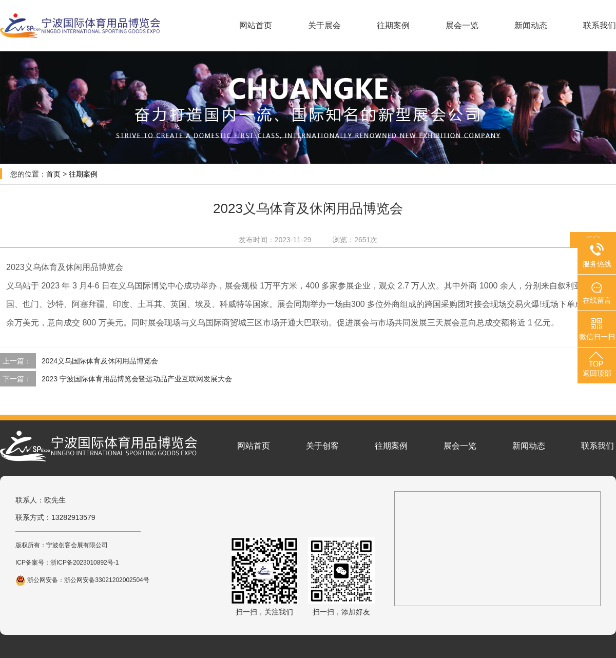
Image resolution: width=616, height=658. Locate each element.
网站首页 (255, 25)
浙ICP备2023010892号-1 (84, 562)
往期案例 (393, 25)
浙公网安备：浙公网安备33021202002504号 (82, 580)
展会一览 (462, 25)
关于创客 (322, 445)
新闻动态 (530, 25)
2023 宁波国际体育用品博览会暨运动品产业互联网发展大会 (137, 379)
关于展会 (324, 25)
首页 (53, 174)
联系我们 (599, 25)
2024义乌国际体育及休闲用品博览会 (100, 361)
